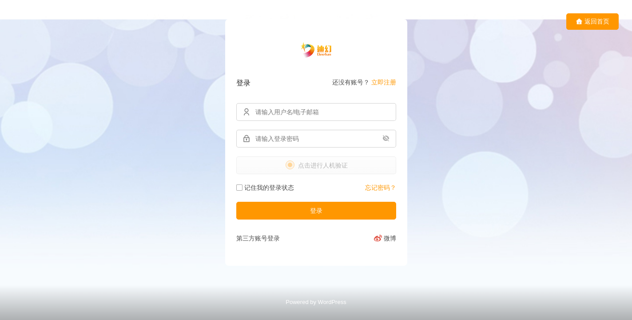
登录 (316, 210)
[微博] (385, 238)
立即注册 (383, 82)
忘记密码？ (380, 187)
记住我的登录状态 (265, 187)
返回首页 (592, 21)
